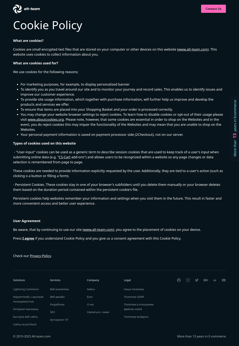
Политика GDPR (134, 297)
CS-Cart (64, 157)
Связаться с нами (98, 312)
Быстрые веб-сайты (25, 316)
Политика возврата (136, 316)
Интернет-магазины (25, 309)
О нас (90, 304)
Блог (90, 297)
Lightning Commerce (26, 289)
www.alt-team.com (193, 49)
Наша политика (134, 289)
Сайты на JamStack (25, 324)
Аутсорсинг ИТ (59, 319)
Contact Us (213, 9)
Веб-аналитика (59, 289)
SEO (52, 312)
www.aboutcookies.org (46, 119)
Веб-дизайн (57, 297)
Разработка (57, 304)
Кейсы (91, 289)
